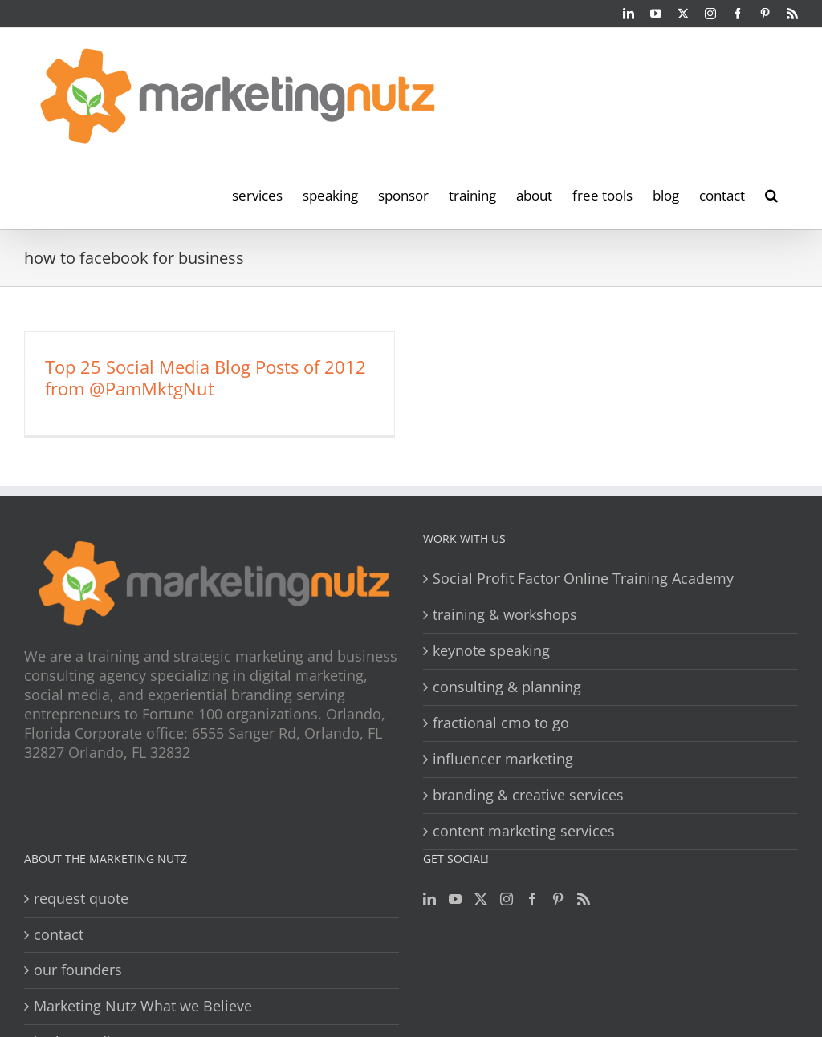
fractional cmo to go (501, 723)
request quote (81, 898)
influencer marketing (503, 759)
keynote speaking (491, 651)
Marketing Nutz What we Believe (143, 1006)
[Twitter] (480, 899)
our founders (78, 970)
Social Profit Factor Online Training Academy (583, 578)
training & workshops (505, 615)
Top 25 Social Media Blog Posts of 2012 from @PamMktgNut (205, 377)
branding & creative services (528, 795)
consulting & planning (507, 687)
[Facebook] (532, 899)
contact (58, 935)
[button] (771, 194)
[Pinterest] (557, 899)
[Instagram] (506, 899)
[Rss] (583, 899)
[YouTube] (455, 899)
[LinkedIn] (429, 899)
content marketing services (524, 831)
